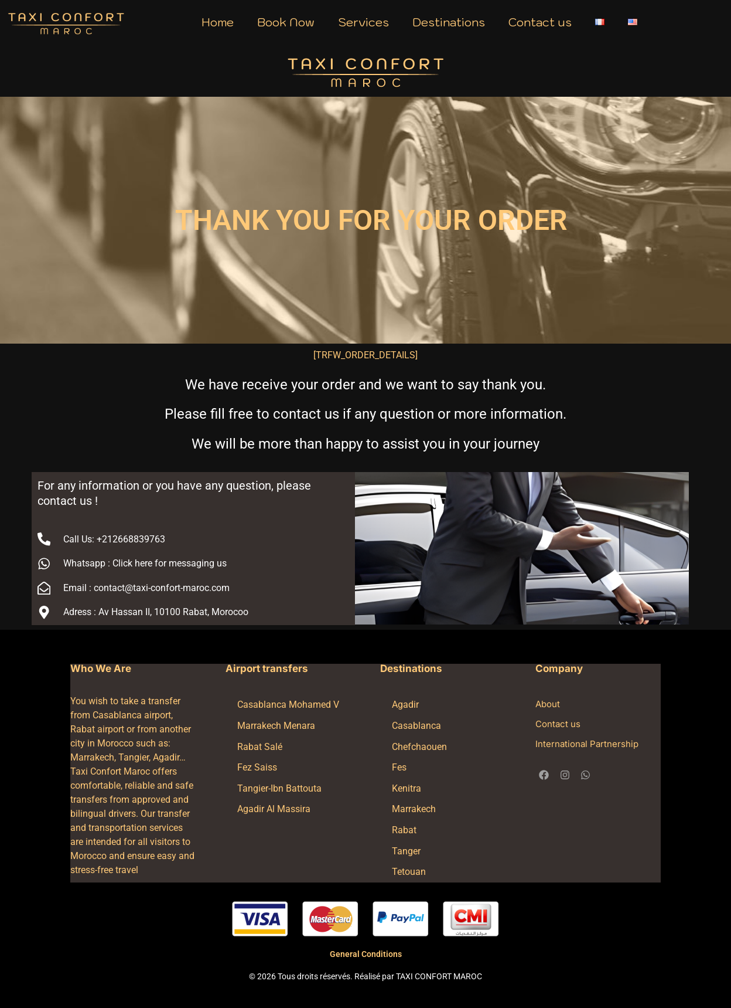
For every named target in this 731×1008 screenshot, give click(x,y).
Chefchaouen (419, 746)
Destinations (448, 22)
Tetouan (409, 871)
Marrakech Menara (276, 725)
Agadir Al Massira (273, 808)
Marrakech (414, 808)
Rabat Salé (259, 746)
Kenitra (406, 788)
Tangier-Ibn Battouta (279, 788)
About (547, 704)
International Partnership (586, 743)
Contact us (540, 22)
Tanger (406, 851)
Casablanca (416, 725)
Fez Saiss (257, 767)
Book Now (286, 22)
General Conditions (366, 954)
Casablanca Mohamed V (288, 704)
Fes (399, 767)
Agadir (405, 704)
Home (217, 22)
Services (363, 22)
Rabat (404, 830)
